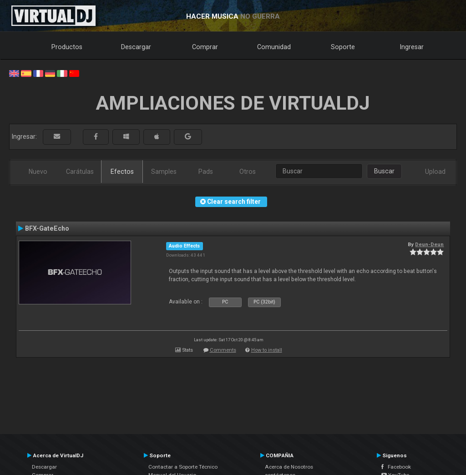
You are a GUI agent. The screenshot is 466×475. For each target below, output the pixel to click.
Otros (247, 171)
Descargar (136, 47)
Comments (223, 350)
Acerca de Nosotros (289, 467)
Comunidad (274, 47)
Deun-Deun (429, 244)
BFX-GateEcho (47, 228)
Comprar (205, 47)
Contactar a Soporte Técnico (183, 467)
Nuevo (38, 171)
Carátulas (80, 171)
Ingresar (412, 47)
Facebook (396, 467)
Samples (164, 171)
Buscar (384, 171)
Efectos (122, 171)
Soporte (343, 47)
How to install (266, 350)
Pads (205, 171)
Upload (435, 171)
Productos (66, 47)
